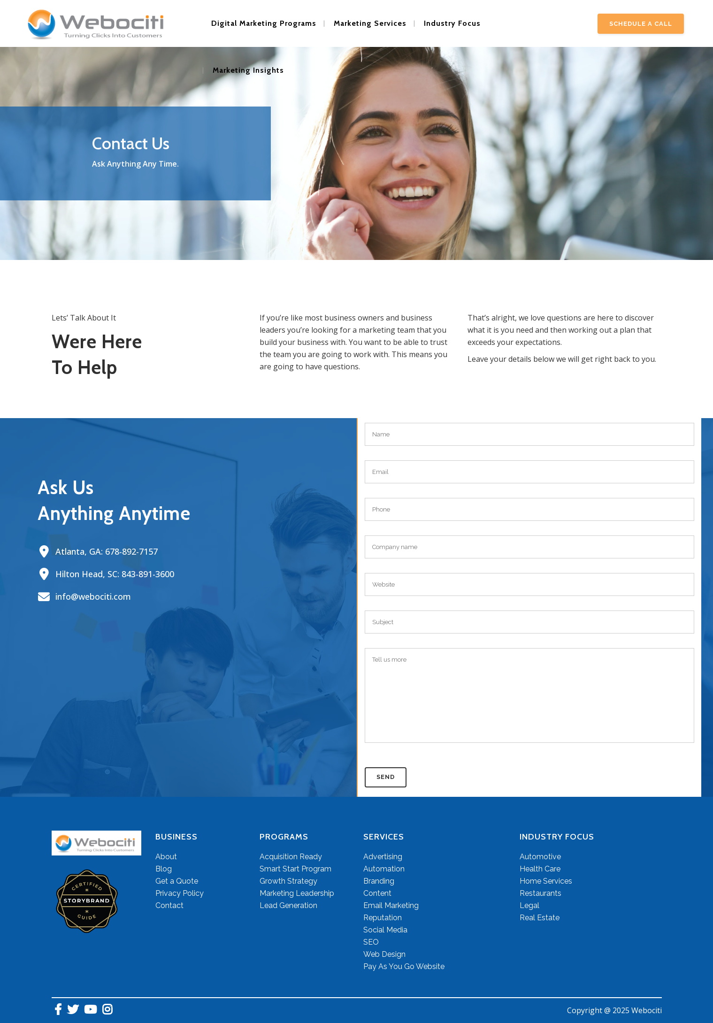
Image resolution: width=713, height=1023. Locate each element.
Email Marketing (391, 905)
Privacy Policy (179, 893)
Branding (378, 881)
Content (377, 893)
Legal (529, 905)
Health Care (540, 868)
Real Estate (540, 917)
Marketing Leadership (297, 893)
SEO (371, 942)
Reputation (382, 917)
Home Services (546, 881)
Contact (169, 905)
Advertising (382, 856)
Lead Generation (288, 905)
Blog (163, 868)
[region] (356, 163)
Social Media (385, 929)
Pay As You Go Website (404, 966)
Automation (384, 868)
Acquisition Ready (291, 856)
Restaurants (540, 893)
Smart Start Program (295, 868)
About (166, 856)
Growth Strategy (288, 881)
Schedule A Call (640, 23)
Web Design (384, 954)
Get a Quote (176, 881)
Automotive (540, 856)
